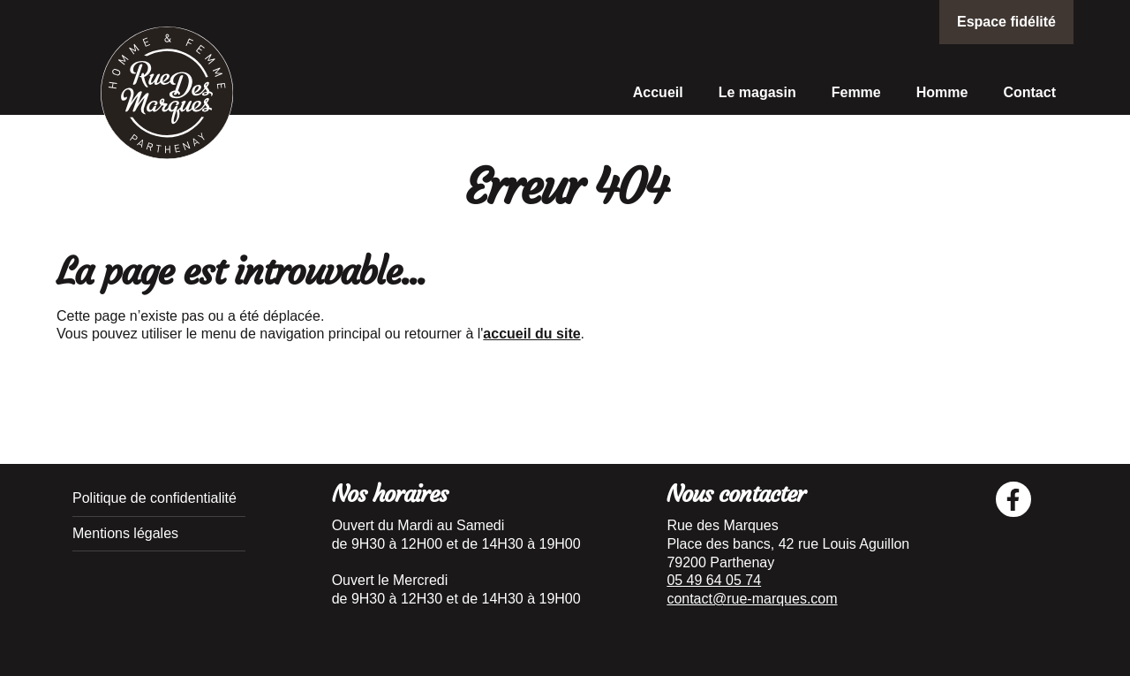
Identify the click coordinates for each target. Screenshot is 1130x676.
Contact (1029, 92)
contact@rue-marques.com (752, 598)
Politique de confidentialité (154, 497)
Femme (856, 92)
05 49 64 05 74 (714, 580)
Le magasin (757, 92)
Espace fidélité (1006, 21)
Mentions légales (125, 533)
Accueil (658, 92)
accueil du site (531, 333)
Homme (942, 92)
